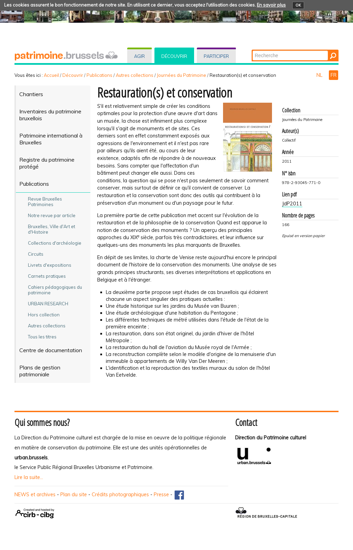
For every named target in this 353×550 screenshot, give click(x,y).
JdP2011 (292, 204)
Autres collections (134, 75)
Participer (216, 56)
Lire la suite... (28, 477)
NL (320, 75)
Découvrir (174, 56)
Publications (99, 75)
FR (333, 75)
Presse (161, 494)
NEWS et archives (35, 494)
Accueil (51, 75)
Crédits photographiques (120, 494)
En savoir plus (271, 5)
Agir (139, 56)
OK (298, 5)
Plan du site (73, 494)
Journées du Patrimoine (181, 75)
